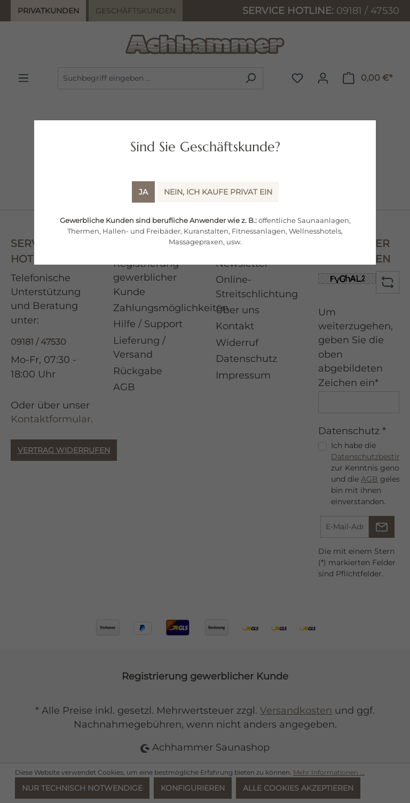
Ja (143, 192)
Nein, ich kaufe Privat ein (218, 192)
